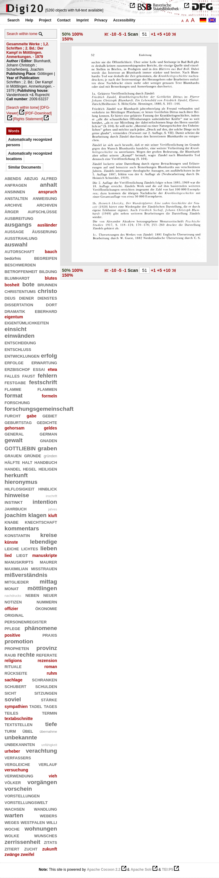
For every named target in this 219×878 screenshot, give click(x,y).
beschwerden (20, 264)
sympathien (16, 706)
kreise (48, 535)
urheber (12, 751)
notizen (13, 601)
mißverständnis (26, 575)
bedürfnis (13, 258)
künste (11, 542)
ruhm (52, 673)
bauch (51, 251)
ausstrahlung (21, 238)
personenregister (26, 621)
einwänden (19, 336)
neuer (50, 595)
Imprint (82, 20)
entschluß (18, 349)
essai (39, 369)
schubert (15, 686)
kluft (52, 515)
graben (47, 448)
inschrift (51, 496)
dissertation (19, 304)
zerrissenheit (22, 842)
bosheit (12, 284)
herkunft (16, 475)
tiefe (51, 724)
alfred (49, 178)
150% (67, 39)
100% (77, 34)
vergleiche (17, 764)
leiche (12, 548)
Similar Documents (24, 167)
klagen (37, 515)
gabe (31, 415)
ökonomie (46, 608)
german (48, 433)
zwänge (12, 854)
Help (29, 20)
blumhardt (17, 278)
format (14, 395)
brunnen (47, 284)
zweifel (27, 854)
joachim (16, 515)
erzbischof (17, 369)
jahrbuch (16, 508)
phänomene (40, 628)
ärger (12, 211)
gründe (32, 455)
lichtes (29, 548)
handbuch (45, 462)
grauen (13, 455)
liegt (22, 555)
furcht (13, 415)
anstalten (16, 198)
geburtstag (18, 422)
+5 (160, 34)
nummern (47, 601)
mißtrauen (44, 568)
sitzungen (45, 693)
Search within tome (22, 34)
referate (46, 654)
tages (50, 706)
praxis (49, 635)
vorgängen (42, 782)
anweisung (45, 198)
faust (28, 375)
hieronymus (21, 482)
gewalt (14, 440)
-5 (120, 34)
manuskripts (19, 561)
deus (10, 297)
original (14, 615)
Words (13, 131)
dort (51, 304)
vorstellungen (22, 795)
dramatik (15, 311)
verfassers (18, 757)
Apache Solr (141, 869)
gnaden (48, 440)
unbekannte (21, 737)
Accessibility (124, 20)
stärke (49, 699)
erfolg (49, 355)
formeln (49, 396)
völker (13, 782)
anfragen (16, 185)
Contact (64, 20)
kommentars (22, 528)
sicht (10, 693)
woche (12, 828)
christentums (20, 291)
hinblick (47, 488)
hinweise (17, 495)
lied (8, 555)
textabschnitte (19, 718)
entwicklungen (22, 355)
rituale (13, 666)
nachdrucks (13, 595)
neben (32, 595)
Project (45, 20)
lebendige (43, 542)
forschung (17, 402)
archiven (47, 204)
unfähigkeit (49, 745)
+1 (154, 34)
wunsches (45, 835)
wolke (12, 835)
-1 (125, 34)
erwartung (44, 362)
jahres (52, 509)
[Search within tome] (22, 107)
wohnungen (40, 828)
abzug (31, 178)
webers (48, 815)
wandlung (45, 809)
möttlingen (42, 588)
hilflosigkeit (19, 488)
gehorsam (14, 428)
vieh (53, 775)
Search (14, 20)
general (14, 433)
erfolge (14, 362)
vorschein (18, 789)
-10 (114, 34)
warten (14, 815)
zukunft (49, 849)
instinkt (14, 502)
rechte (26, 654)
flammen (47, 389)
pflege (12, 628)
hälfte (12, 462)
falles (12, 375)
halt (27, 462)
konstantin (17, 535)
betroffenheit (21, 271)
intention (45, 502)
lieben (48, 548)
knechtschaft (41, 522)
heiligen (47, 468)
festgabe (15, 382)
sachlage (13, 679)
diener (26, 297)
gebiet (49, 415)
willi (51, 822)
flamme (13, 389)
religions (13, 660)
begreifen (45, 258)
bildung (48, 271)
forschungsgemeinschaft (39, 409)
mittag (48, 581)
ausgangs (18, 224)
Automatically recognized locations (29, 156)
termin (49, 712)
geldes (50, 428)
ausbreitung (19, 218)
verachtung (41, 751)
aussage (14, 231)
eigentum (14, 316)
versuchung (16, 769)
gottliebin (20, 448)
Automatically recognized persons (29, 142)
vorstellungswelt (26, 802)
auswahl (16, 244)
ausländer (47, 225)
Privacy (101, 20)
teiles (11, 712)
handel (13, 468)
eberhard (46, 311)
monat (12, 588)
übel (27, 731)
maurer (48, 561)
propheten (17, 648)
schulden (46, 686)
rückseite (16, 673)
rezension (47, 660)
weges (12, 822)
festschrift (43, 382)
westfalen (33, 822)
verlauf (48, 764)
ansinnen (15, 191)
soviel (13, 699)
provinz (47, 648)
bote (28, 284)
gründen (50, 456)
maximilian (16, 568)
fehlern (47, 375)
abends (13, 178)
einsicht (16, 329)
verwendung (19, 775)
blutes (51, 278)
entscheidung (20, 342)
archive (13, 204)
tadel (35, 706)
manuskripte (44, 555)
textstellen (18, 724)
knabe (11, 522)
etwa (52, 369)
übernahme (48, 731)
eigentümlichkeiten (27, 322)
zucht (30, 848)
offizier (11, 608)
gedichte (47, 422)
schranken (44, 679)
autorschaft (19, 251)
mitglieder (17, 581)
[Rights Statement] (28, 119)
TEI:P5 (167, 869)
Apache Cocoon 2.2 (103, 869)
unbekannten (20, 744)
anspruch (47, 191)
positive (12, 635)
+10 (167, 34)
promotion (19, 641)
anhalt (48, 185)
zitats (50, 842)
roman (50, 666)
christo (47, 291)
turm (10, 731)
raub (10, 654)
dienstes (47, 297)
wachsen (14, 809)
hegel (30, 468)
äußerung (44, 231)
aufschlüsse (42, 211)
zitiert (12, 848)
